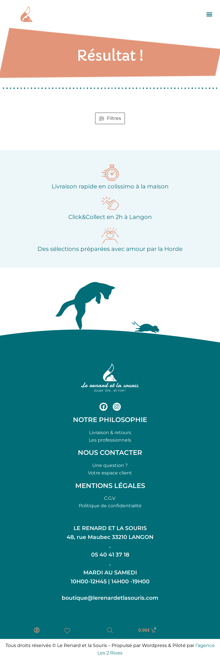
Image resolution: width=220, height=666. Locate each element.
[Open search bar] (110, 630)
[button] (209, 14)
